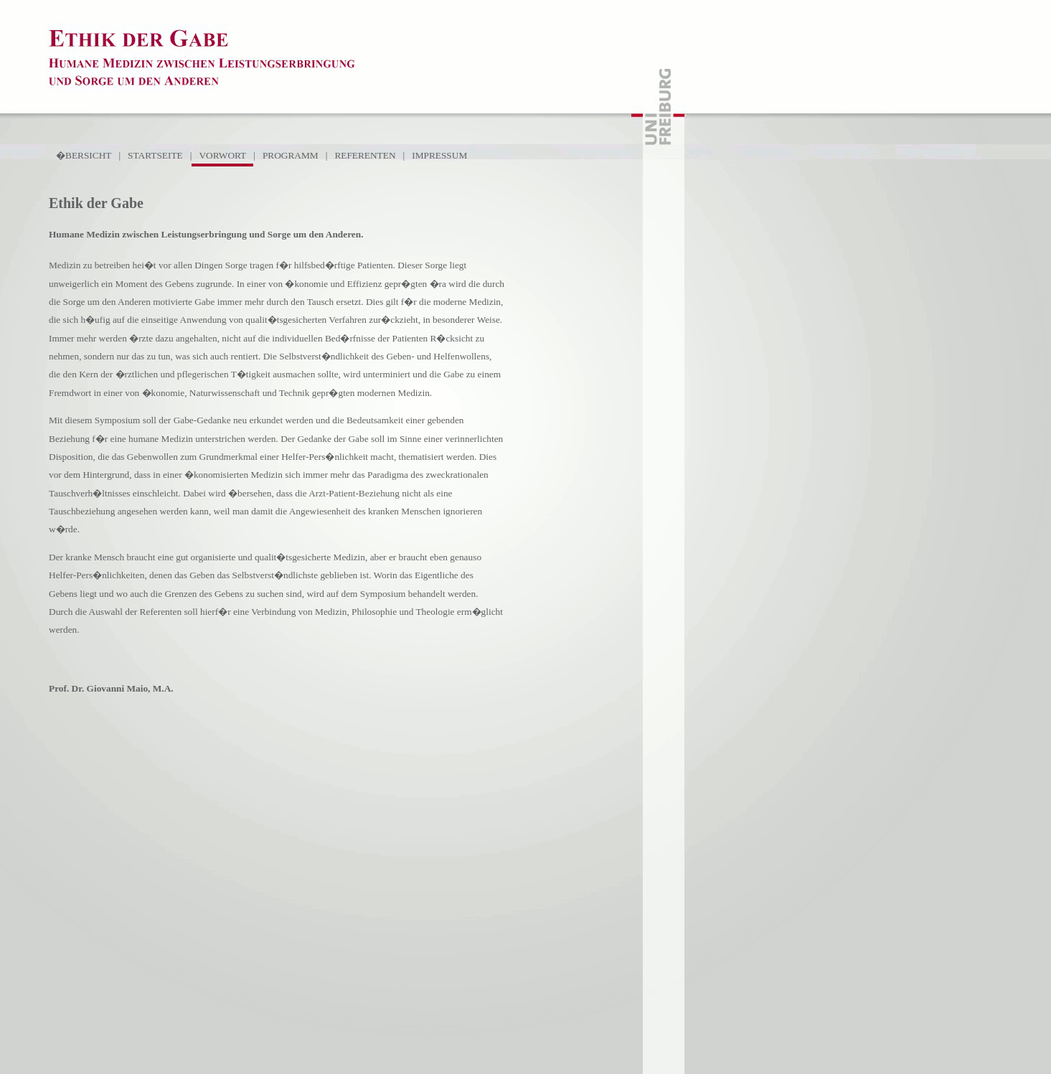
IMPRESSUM (439, 155)
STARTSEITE (155, 155)
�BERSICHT (83, 155)
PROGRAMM (291, 155)
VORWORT (222, 155)
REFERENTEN (364, 155)
